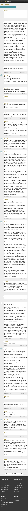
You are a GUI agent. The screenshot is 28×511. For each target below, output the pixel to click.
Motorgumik (7, 4)
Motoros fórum (4, 483)
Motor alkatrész (18, 485)
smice (5, 151)
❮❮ (7, 473)
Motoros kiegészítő (18, 487)
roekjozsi (6, 396)
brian (5, 296)
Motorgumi (16, 489)
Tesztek (3, 491)
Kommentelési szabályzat (7, 502)
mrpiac (6, 432)
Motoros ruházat (18, 483)
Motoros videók (5, 487)
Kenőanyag (16, 491)
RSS (2, 493)
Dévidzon (6, 103)
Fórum (2, 4)
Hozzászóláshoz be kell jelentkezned (8, 6)
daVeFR (6, 10)
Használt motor (18, 482)
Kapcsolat (3, 498)
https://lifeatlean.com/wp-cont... (12, 372)
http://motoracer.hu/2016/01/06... (12, 434)
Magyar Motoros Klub (19, 498)
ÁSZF (2, 500)
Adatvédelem (4, 504)
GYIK (2, 506)
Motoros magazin (5, 482)
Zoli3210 (6, 67)
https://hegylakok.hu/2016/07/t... (12, 356)
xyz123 (6, 75)
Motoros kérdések (5, 485)
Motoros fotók (4, 489)
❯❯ (21, 473)
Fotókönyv (16, 500)
